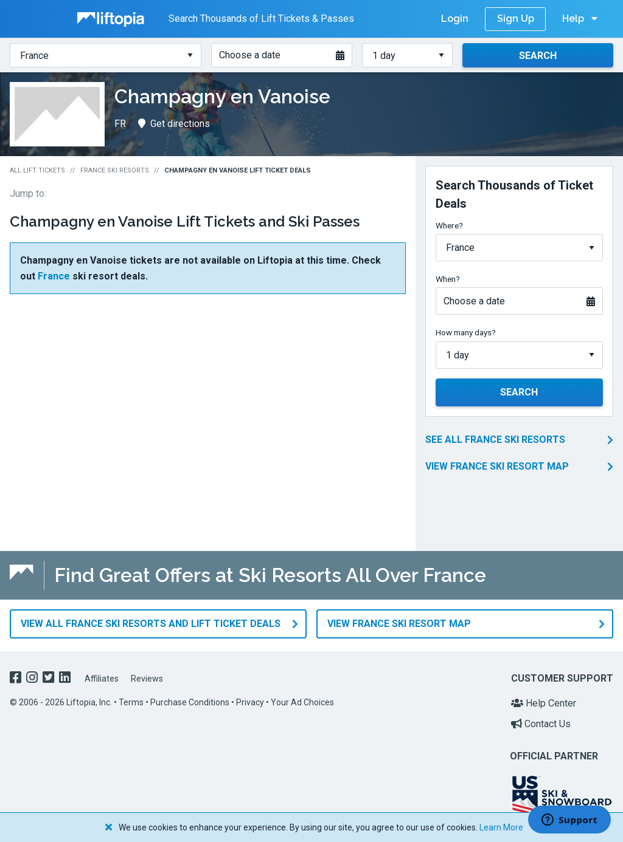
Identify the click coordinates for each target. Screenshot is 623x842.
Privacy (250, 700)
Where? (449, 225)
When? (448, 279)
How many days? (466, 332)
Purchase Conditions (189, 700)
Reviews (147, 675)
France (54, 276)
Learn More (501, 827)
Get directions (174, 123)
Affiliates (102, 675)
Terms (131, 700)
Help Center (543, 701)
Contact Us (541, 721)
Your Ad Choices (302, 700)
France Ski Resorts (114, 170)
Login (454, 18)
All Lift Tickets (37, 170)
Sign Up (515, 18)
